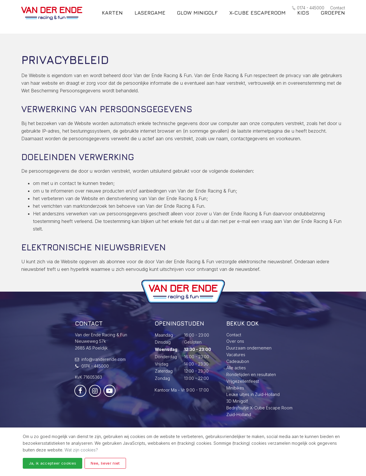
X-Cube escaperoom (257, 20)
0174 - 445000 (308, 7)
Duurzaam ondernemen (249, 347)
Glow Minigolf (197, 20)
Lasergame (149, 20)
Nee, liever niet (105, 463)
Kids (303, 20)
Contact (337, 7)
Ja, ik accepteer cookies (52, 463)
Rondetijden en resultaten (251, 374)
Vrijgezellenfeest (242, 381)
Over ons (235, 341)
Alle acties (236, 367)
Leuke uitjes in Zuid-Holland (253, 394)
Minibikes (235, 387)
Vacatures (235, 354)
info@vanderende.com (103, 359)
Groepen (333, 20)
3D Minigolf (237, 401)
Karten (112, 20)
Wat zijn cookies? (81, 449)
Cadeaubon (237, 361)
